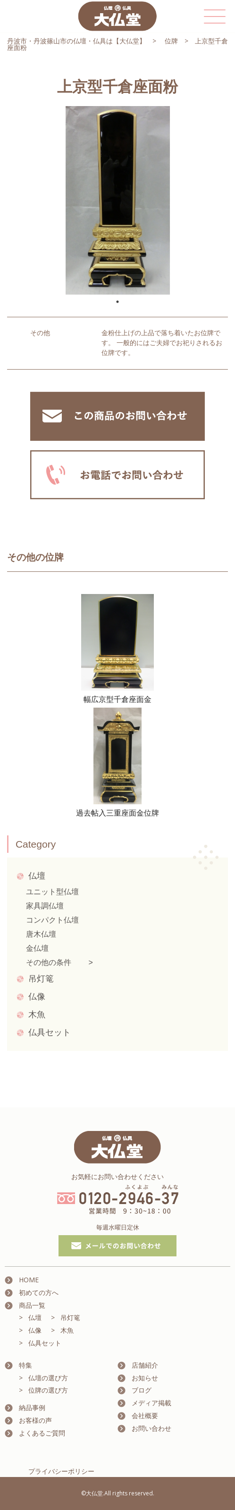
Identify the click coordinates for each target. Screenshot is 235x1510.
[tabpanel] (117, 200)
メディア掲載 (151, 1402)
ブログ (141, 1390)
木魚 (36, 1014)
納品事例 (32, 1407)
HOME (29, 1279)
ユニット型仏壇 (52, 892)
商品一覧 (32, 1305)
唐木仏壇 (41, 934)
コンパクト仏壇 (52, 920)
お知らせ (145, 1377)
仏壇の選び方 (48, 1377)
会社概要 (145, 1415)
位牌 (171, 40)
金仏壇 (37, 948)
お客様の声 (35, 1420)
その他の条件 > (59, 962)
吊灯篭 (41, 978)
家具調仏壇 (45, 906)
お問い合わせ (151, 1428)
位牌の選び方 (48, 1390)
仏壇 (36, 876)
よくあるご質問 (42, 1432)
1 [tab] (117, 301)
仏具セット (49, 1032)
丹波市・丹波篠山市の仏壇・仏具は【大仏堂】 (76, 40)
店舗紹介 (145, 1365)
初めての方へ (39, 1292)
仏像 (36, 996)
